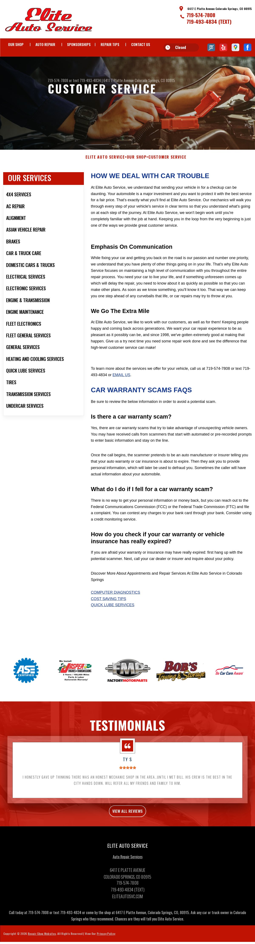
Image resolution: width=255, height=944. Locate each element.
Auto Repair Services (127, 873)
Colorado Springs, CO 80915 (155, 80)
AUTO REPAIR (45, 44)
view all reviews (127, 826)
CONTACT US (140, 44)
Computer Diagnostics (115, 607)
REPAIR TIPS (110, 44)
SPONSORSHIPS (79, 44)
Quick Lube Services (112, 619)
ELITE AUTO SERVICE (105, 171)
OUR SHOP (16, 44)
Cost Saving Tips (108, 613)
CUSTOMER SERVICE (167, 171)
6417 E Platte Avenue (118, 80)
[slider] (127, 782)
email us (121, 389)
